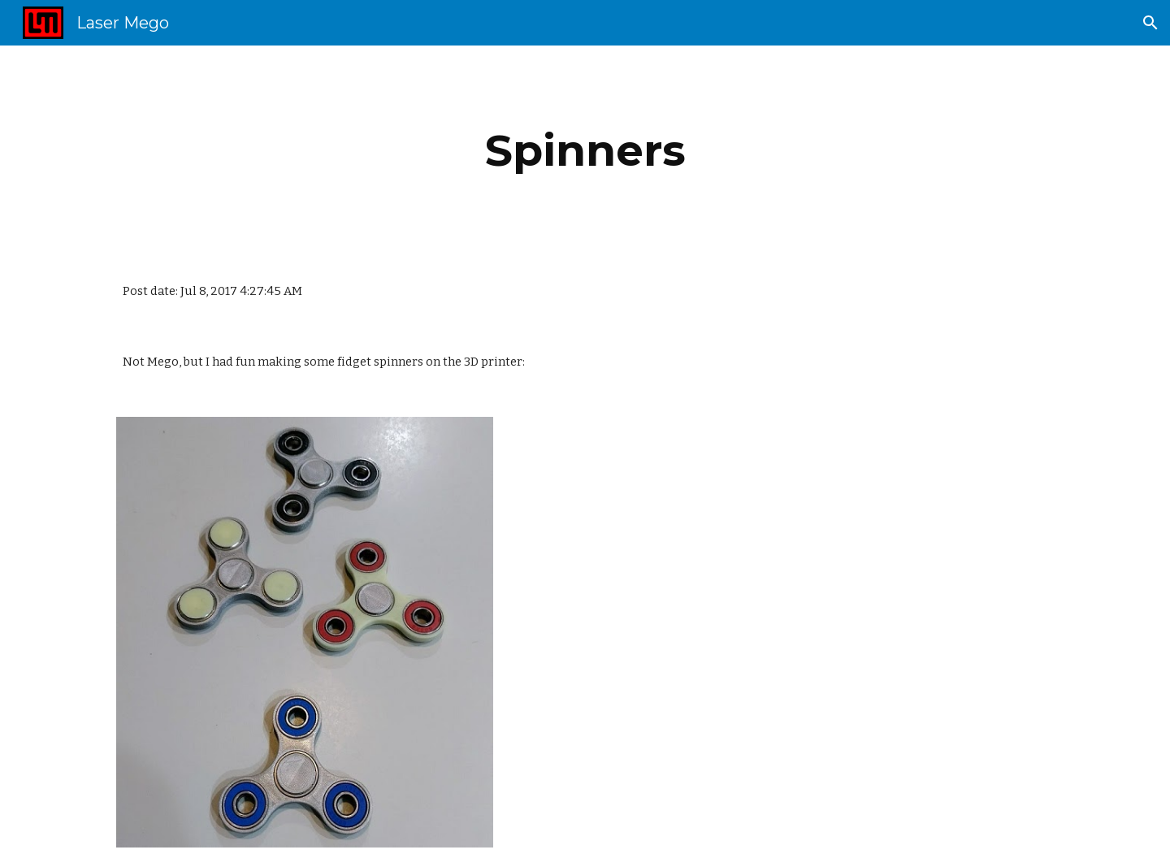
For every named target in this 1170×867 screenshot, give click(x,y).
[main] (585, 151)
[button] (1150, 22)
